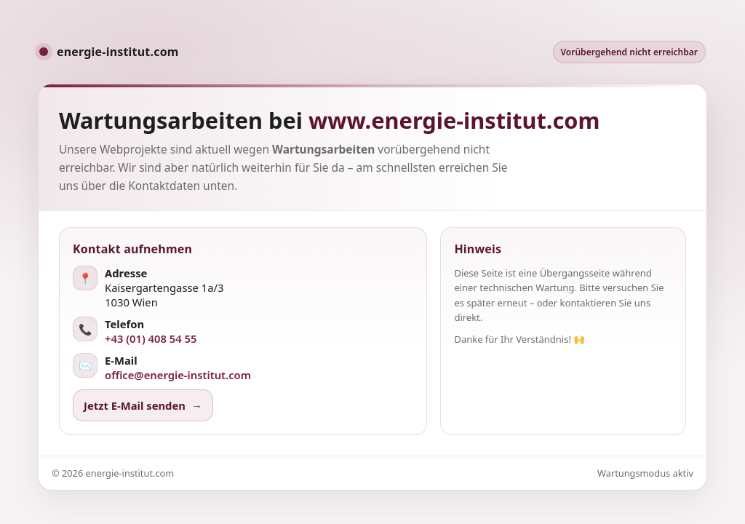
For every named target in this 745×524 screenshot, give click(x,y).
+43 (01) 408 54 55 (151, 338)
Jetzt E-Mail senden (143, 405)
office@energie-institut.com (178, 375)
